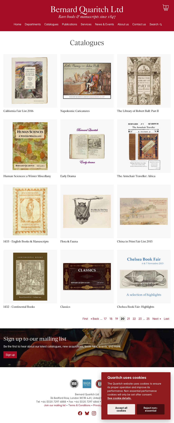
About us (123, 24)
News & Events (104, 24)
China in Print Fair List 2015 (135, 241)
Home (17, 24)
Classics (65, 306)
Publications (69, 24)
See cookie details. (119, 398)
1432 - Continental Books (19, 306)
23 (140, 318)
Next (155, 318)
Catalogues (51, 24)
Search (153, 24)
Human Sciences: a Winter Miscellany (27, 176)
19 (116, 318)
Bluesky (87, 413)
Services (86, 24)
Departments (33, 24)
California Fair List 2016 (18, 111)
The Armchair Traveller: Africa (136, 176)
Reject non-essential (151, 409)
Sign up (10, 354)
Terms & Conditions (79, 405)
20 (122, 318)
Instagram (94, 413)
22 (134, 318)
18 (110, 318)
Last (166, 318)
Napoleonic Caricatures (75, 111)
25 (148, 318)
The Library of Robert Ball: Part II (137, 111)
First (85, 318)
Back (96, 318)
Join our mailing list (55, 405)
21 (128, 318)
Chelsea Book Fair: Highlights (135, 306)
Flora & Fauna (69, 241)
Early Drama (68, 176)
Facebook (80, 413)
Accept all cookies (121, 409)
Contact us (139, 24)
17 (105, 318)
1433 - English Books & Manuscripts (26, 241)
